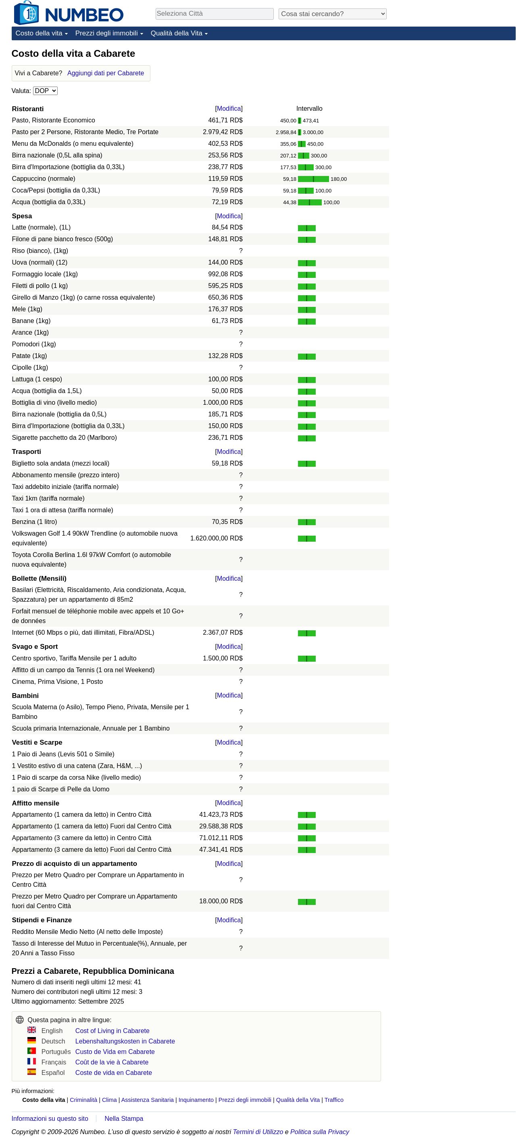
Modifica (229, 108)
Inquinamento (196, 1100)
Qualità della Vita (176, 33)
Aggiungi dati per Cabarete (105, 73)
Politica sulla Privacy (319, 1131)
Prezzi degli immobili (106, 33)
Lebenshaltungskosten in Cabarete (125, 1041)
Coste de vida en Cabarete (113, 1072)
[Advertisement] (455, 97)
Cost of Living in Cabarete (112, 1030)
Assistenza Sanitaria (147, 1100)
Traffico (334, 1100)
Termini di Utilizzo (258, 1131)
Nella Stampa (123, 1118)
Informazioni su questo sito (50, 1118)
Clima (109, 1100)
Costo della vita (39, 33)
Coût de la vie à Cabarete (111, 1062)
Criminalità (83, 1100)
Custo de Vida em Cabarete (115, 1051)
